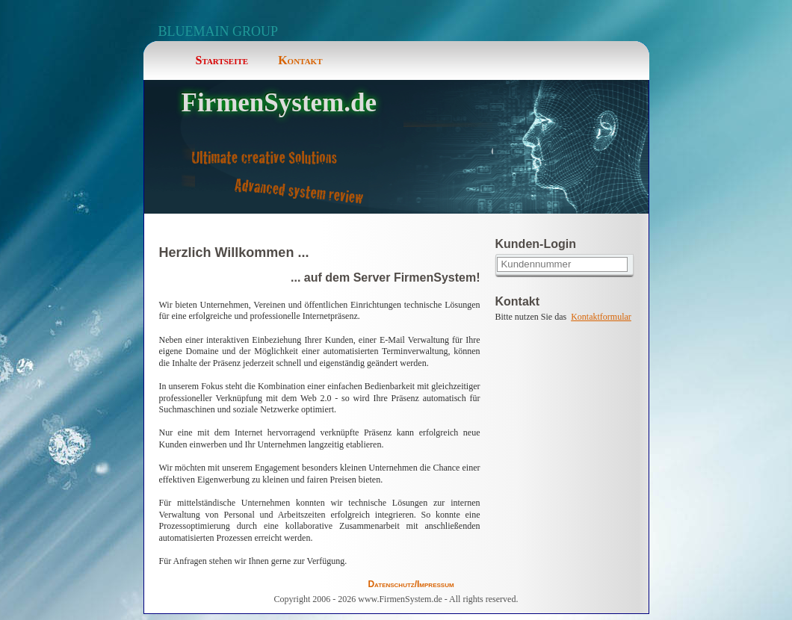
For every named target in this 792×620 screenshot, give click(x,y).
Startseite (222, 60)
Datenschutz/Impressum (411, 584)
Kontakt (300, 60)
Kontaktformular (601, 316)
